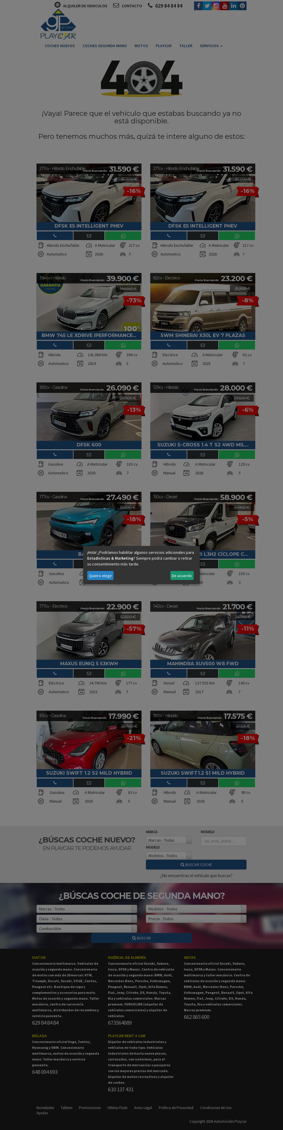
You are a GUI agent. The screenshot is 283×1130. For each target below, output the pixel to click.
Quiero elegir (100, 575)
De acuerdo (182, 575)
